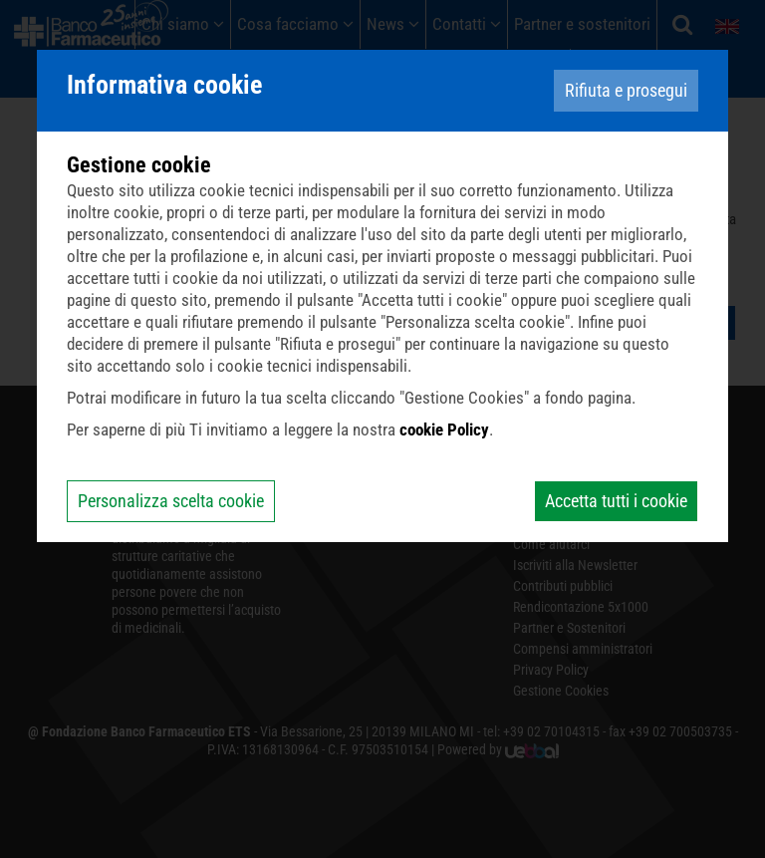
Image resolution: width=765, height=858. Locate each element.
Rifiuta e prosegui (626, 90)
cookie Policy (444, 429)
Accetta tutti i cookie (616, 500)
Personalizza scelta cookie (171, 500)
